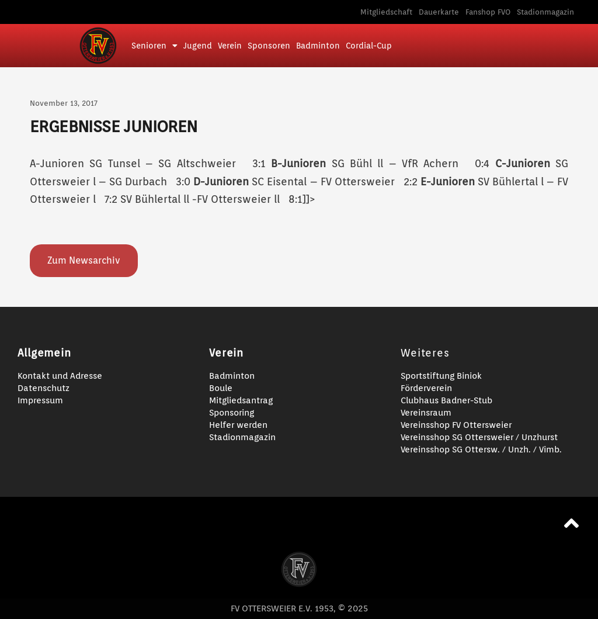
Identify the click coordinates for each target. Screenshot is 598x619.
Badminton (318, 45)
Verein (230, 45)
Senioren (154, 46)
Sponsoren (269, 45)
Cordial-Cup (369, 45)
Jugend (197, 45)
